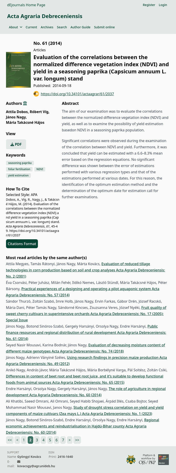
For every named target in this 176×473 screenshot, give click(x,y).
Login (163, 5)
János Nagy (16, 117)
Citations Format (22, 243)
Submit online (104, 27)
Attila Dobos (17, 111)
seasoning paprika (20, 163)
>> (77, 440)
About (15, 27)
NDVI (40, 169)
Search (62, 27)
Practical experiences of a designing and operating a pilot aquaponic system (86, 288)
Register (149, 5)
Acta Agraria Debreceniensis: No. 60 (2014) (65, 394)
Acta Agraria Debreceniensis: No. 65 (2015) (88, 382)
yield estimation (18, 175)
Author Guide (80, 27)
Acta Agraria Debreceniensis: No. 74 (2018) (88, 351)
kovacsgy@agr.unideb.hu (36, 466)
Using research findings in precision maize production (113, 357)
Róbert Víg (39, 111)
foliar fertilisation (19, 169)
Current (31, 27)
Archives (47, 27)
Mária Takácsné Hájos (25, 122)
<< (10, 440)
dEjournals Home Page (26, 4)
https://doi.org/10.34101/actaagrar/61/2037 (73, 94)
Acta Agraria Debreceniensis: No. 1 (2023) (117, 413)
